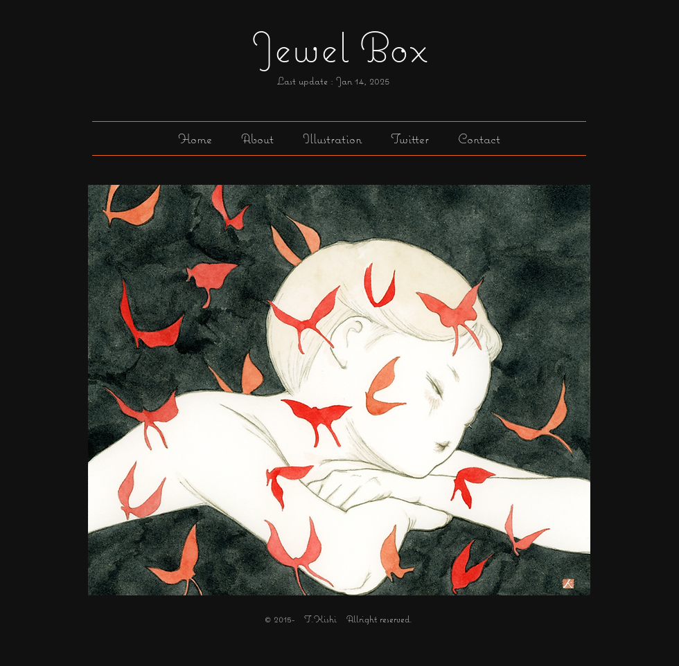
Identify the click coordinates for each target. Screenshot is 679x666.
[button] (332, 138)
